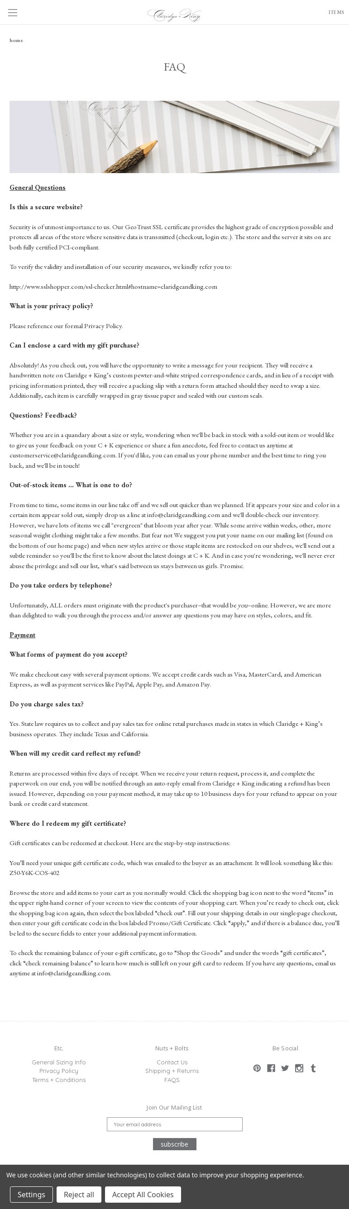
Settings (31, 1195)
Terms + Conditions (59, 1079)
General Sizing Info (59, 1062)
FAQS (172, 1079)
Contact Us (172, 1062)
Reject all (79, 1195)
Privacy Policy (58, 1070)
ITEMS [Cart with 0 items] (331, 13)
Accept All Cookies (143, 1195)
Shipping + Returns (172, 1070)
